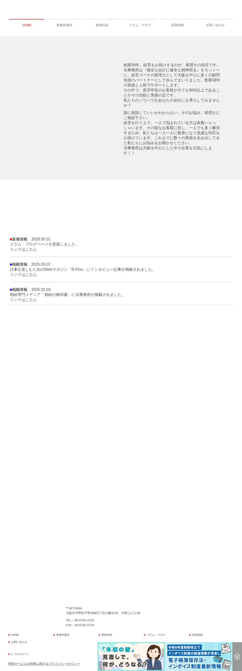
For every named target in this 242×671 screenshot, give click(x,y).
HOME (27, 25)
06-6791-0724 (84, 620)
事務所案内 (64, 25)
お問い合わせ (215, 25)
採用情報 (177, 25)
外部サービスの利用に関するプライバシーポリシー (44, 663)
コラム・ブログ (140, 25)
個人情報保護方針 (19, 654)
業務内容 (102, 25)
